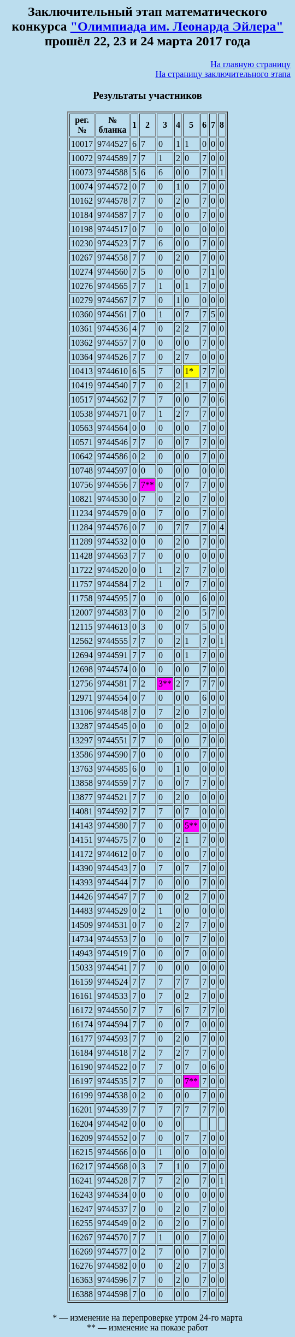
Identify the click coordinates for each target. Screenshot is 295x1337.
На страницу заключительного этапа (223, 74)
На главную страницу (250, 64)
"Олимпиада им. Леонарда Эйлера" (177, 26)
